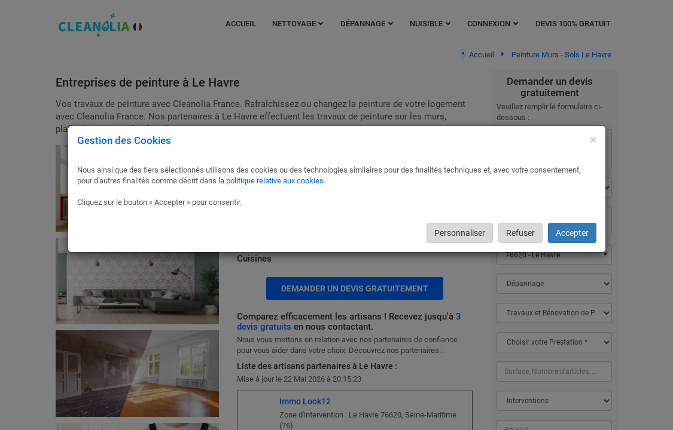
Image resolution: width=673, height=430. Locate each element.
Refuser (520, 233)
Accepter (572, 233)
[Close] (593, 140)
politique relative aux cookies (275, 180)
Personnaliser (459, 233)
